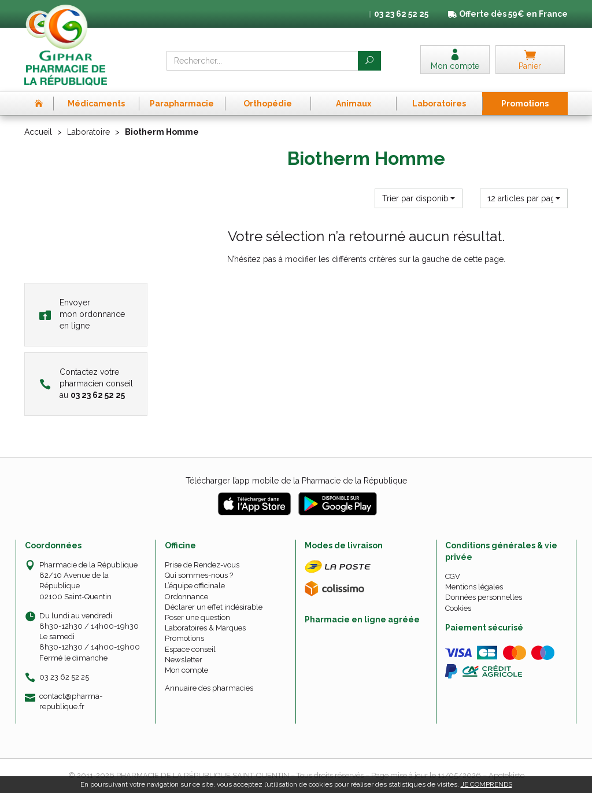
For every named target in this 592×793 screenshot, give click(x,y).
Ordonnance (186, 596)
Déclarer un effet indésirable (213, 607)
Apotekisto (506, 775)
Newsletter (183, 659)
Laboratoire (88, 132)
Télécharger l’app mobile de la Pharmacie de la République (296, 480)
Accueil (38, 132)
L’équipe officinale (195, 585)
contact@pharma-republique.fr (70, 701)
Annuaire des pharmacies (209, 688)
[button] (418, 198)
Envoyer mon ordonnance (82, 314)
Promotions (184, 638)
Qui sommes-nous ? (199, 575)
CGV (452, 576)
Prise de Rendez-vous (202, 564)
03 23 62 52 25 (64, 677)
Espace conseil (190, 649)
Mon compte (186, 670)
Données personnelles (483, 597)
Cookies (458, 608)
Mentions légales (474, 586)
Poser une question (197, 617)
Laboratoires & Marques (205, 628)
